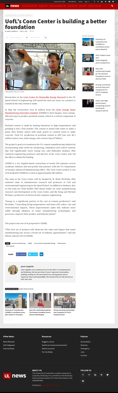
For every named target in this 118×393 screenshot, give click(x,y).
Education (72, 6)
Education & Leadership (25, 15)
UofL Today (9, 307)
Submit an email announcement (54, 345)
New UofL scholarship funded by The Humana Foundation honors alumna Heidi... (103, 74)
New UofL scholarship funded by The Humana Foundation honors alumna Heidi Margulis (40, 312)
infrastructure (61, 243)
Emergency (85, 348)
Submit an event (48, 348)
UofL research (10, 246)
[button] (112, 6)
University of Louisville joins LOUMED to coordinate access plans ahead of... (102, 44)
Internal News (8, 348)
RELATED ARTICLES (12, 289)
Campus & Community (57, 6)
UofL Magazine (9, 345)
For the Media (47, 352)
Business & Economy (11, 15)
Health (82, 6)
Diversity (84, 345)
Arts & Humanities (29, 6)
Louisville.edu (37, 380)
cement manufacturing (19, 243)
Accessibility (85, 342)
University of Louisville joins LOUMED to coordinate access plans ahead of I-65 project (15, 312)
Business (43, 6)
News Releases (72, 1)
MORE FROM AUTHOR (26, 289)
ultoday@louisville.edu (50, 385)
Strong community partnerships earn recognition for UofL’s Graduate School (64, 312)
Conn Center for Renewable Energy (44, 243)
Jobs (82, 352)
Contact (80, 1)
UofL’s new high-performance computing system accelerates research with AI (103, 105)
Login (87, 1)
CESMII (30, 243)
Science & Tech (94, 6)
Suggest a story (48, 342)
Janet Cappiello (12, 31)
